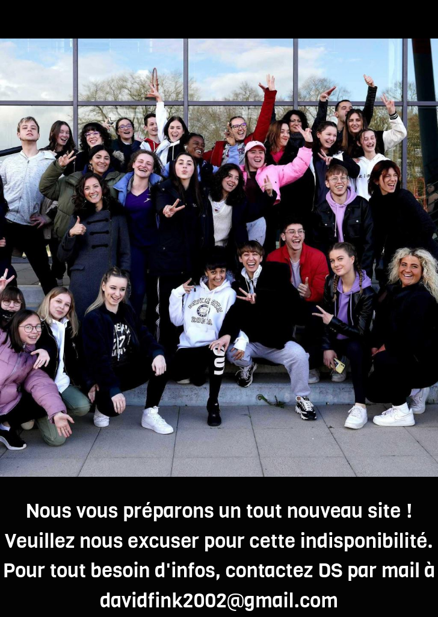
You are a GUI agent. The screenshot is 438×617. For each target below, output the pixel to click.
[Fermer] (19, 19)
